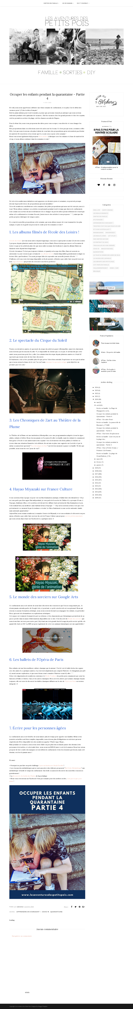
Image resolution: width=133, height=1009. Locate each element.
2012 (96, 489)
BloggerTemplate (42, 1006)
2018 (96, 471)
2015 (96, 480)
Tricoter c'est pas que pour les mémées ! (108, 226)
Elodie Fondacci (50, 676)
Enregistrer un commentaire (22, 936)
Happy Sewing (107, 210)
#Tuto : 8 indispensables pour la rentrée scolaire (106, 168)
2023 (96, 390)
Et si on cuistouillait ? (102, 229)
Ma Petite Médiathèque (73, 768)
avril (98, 405)
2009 (96, 498)
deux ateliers (43, 136)
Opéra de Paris (70, 681)
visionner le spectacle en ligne (56, 362)
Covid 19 (45, 912)
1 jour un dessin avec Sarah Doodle (51, 765)
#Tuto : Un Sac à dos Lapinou (108, 361)
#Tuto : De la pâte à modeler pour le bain (108, 370)
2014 (96, 483)
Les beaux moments (100, 213)
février (99, 462)
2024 (96, 387)
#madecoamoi (98, 232)
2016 (96, 477)
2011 (96, 492)
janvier (99, 465)
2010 (96, 495)
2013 (96, 486)
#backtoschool (107, 248)
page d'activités (18, 262)
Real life (96, 210)
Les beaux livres (99, 236)
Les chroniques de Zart (39, 446)
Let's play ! (112, 236)
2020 (96, 399)
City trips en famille (101, 265)
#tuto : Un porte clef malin (110, 352)
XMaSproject (110, 232)
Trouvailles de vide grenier (104, 245)
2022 (96, 393)
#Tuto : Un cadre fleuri (105, 419)
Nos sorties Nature (100, 239)
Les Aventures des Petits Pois (23, 1006)
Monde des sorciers (74, 619)
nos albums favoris (47, 254)
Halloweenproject (100, 268)
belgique (96, 271)
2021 (96, 396)
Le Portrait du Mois (100, 242)
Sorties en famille (100, 216)
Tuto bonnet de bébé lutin (110, 343)
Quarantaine (56, 912)
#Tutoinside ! (98, 219)
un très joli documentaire (74, 516)
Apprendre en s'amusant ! (29, 912)
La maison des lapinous (102, 258)
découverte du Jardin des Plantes (24, 776)
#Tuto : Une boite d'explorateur (108, 434)
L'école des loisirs (15, 241)
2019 (96, 468)
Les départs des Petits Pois (103, 261)
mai (98, 402)
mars (98, 459)
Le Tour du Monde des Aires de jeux (106, 255)
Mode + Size (114, 268)
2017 (96, 474)
